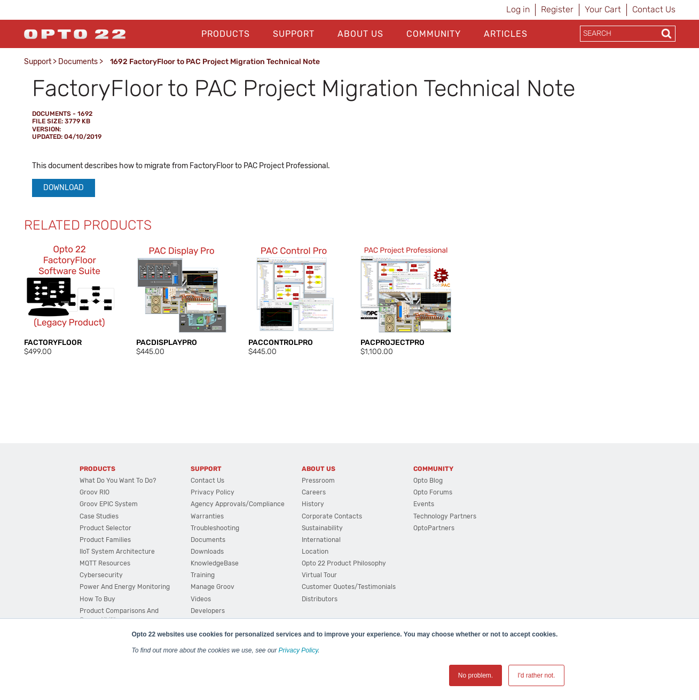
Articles (506, 34)
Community (433, 34)
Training (203, 575)
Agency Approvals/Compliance (238, 504)
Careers (314, 492)
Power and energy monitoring (125, 587)
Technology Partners (444, 516)
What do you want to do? (118, 480)
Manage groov (212, 587)
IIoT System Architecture (117, 551)
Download (63, 187)
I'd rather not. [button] (536, 675)
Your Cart (603, 9)
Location (315, 551)
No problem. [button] (475, 675)
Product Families (105, 540)
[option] (69, 299)
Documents (78, 61)
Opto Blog (428, 480)
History (313, 504)
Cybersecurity (101, 575)
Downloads (207, 551)
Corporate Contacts (332, 516)
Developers (208, 611)
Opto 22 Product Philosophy (344, 563)
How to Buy (97, 599)
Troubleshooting (215, 528)
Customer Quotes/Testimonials (349, 587)
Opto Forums (432, 492)
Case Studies (99, 516)
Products (225, 34)
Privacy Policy (298, 650)
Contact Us (654, 9)
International (321, 540)
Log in (518, 9)
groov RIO (94, 492)
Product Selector (105, 528)
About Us (360, 34)
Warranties (207, 516)
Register (557, 9)
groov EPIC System (109, 504)
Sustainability (322, 528)
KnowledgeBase (215, 563)
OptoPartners (433, 528)
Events (423, 504)
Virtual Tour (319, 575)
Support (294, 34)
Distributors (319, 599)
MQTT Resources (105, 563)
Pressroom (318, 480)
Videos (201, 599)
